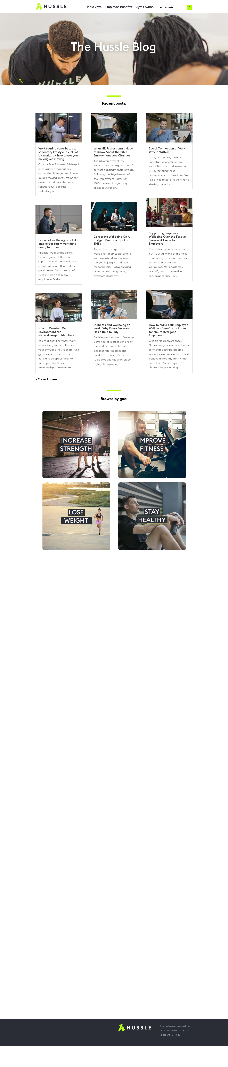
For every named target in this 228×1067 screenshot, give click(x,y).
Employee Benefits (118, 7)
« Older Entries (46, 379)
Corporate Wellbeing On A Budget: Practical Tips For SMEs (112, 240)
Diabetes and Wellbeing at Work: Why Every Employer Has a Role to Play (112, 328)
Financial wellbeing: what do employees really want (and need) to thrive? (58, 244)
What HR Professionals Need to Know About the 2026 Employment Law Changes (113, 152)
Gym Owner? (145, 7)
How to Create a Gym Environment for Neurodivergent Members (56, 332)
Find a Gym (93, 7)
